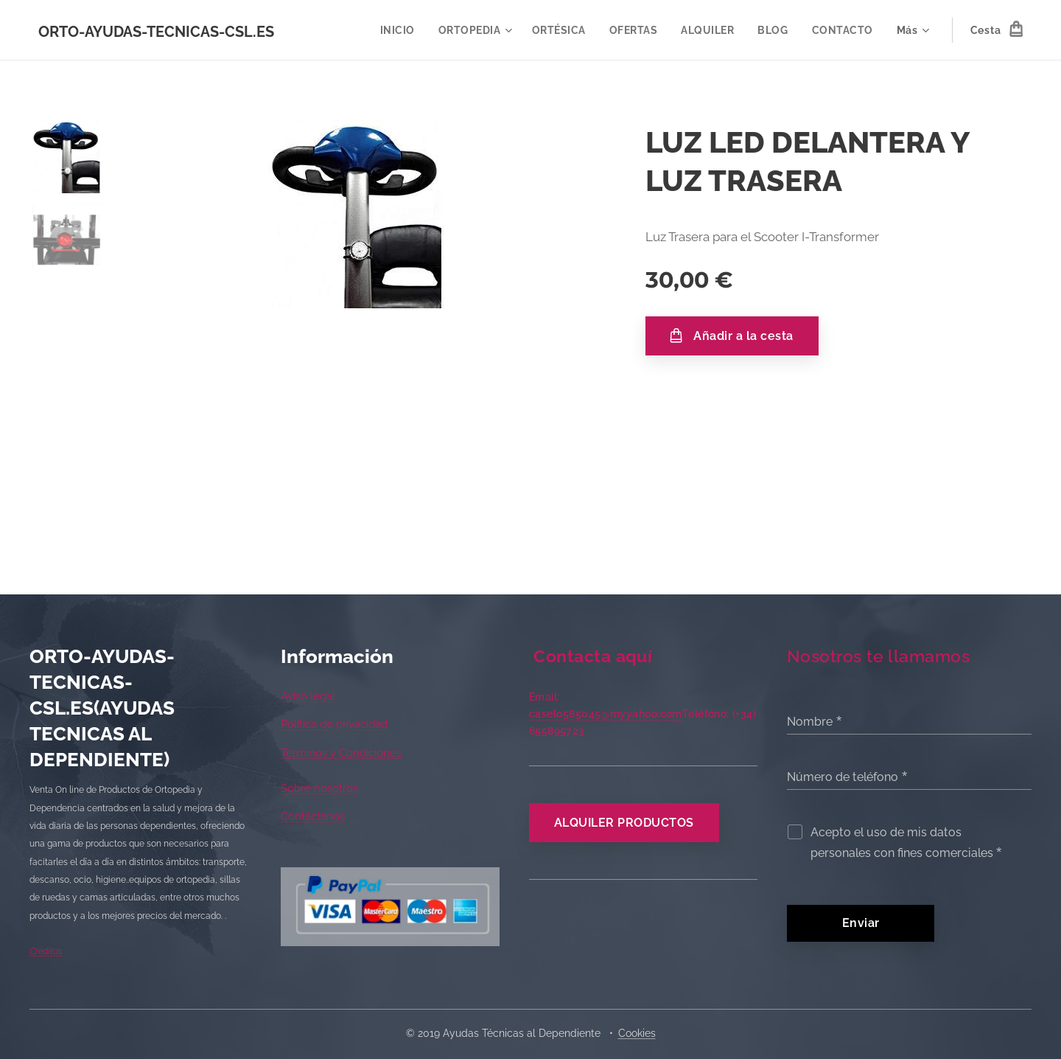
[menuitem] (395, 30)
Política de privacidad (334, 724)
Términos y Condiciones (341, 753)
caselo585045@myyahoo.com (605, 714)
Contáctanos (313, 816)
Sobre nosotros (319, 788)
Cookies (637, 1033)
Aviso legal (308, 696)
